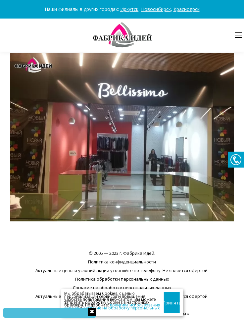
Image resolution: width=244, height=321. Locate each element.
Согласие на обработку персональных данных (122, 288)
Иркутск (129, 9)
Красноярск (186, 9)
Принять (171, 302)
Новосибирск (156, 9)
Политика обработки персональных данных (122, 279)
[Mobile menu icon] (238, 35)
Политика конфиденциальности (122, 262)
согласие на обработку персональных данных (112, 309)
